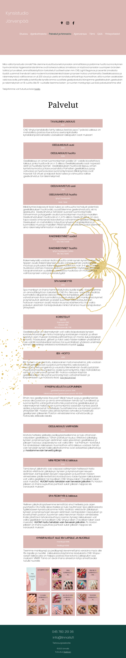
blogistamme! (68, 377)
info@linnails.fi (63, 637)
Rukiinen (67, 652)
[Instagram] (68, 23)
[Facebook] (73, 23)
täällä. (37, 89)
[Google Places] (62, 23)
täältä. (80, 344)
